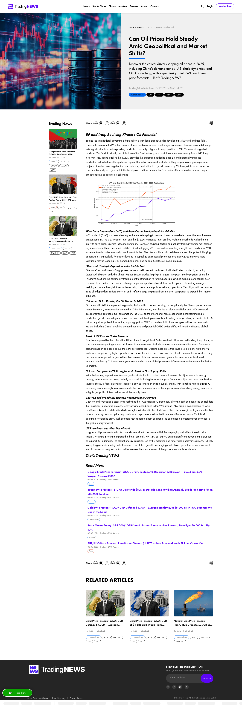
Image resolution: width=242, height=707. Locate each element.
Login (210, 6)
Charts (112, 6)
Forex (91, 551)
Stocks (91, 484)
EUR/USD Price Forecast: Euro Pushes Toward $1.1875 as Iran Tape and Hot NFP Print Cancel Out (145, 543)
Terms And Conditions (37, 698)
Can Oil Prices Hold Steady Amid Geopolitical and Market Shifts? (161, 27)
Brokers (134, 6)
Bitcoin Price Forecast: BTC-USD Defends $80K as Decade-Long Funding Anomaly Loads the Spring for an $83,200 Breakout (150, 492)
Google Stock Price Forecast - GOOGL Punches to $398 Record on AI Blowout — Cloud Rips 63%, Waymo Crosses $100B (145, 474)
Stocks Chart (99, 6)
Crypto (91, 502)
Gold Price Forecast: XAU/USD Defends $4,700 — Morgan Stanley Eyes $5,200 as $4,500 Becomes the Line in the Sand (149, 510)
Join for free (224, 6)
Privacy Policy (76, 698)
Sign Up (207, 678)
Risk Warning (58, 698)
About (144, 6)
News (86, 6)
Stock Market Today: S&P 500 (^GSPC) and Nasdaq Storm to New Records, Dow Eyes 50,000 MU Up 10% (148, 527)
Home (131, 27)
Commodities (137, 94)
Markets (122, 6)
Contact (154, 6)
